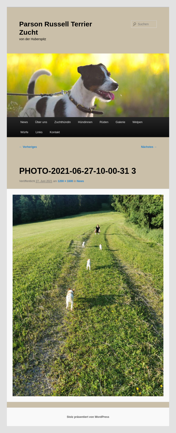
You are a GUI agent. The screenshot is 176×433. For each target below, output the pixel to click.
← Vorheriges (28, 147)
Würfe (24, 132)
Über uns (41, 122)
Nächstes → (149, 147)
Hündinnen (85, 122)
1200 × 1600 (65, 181)
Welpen (137, 122)
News (24, 122)
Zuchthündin (62, 122)
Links (39, 132)
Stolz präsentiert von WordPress (88, 417)
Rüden (104, 122)
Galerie (120, 122)
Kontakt (55, 132)
